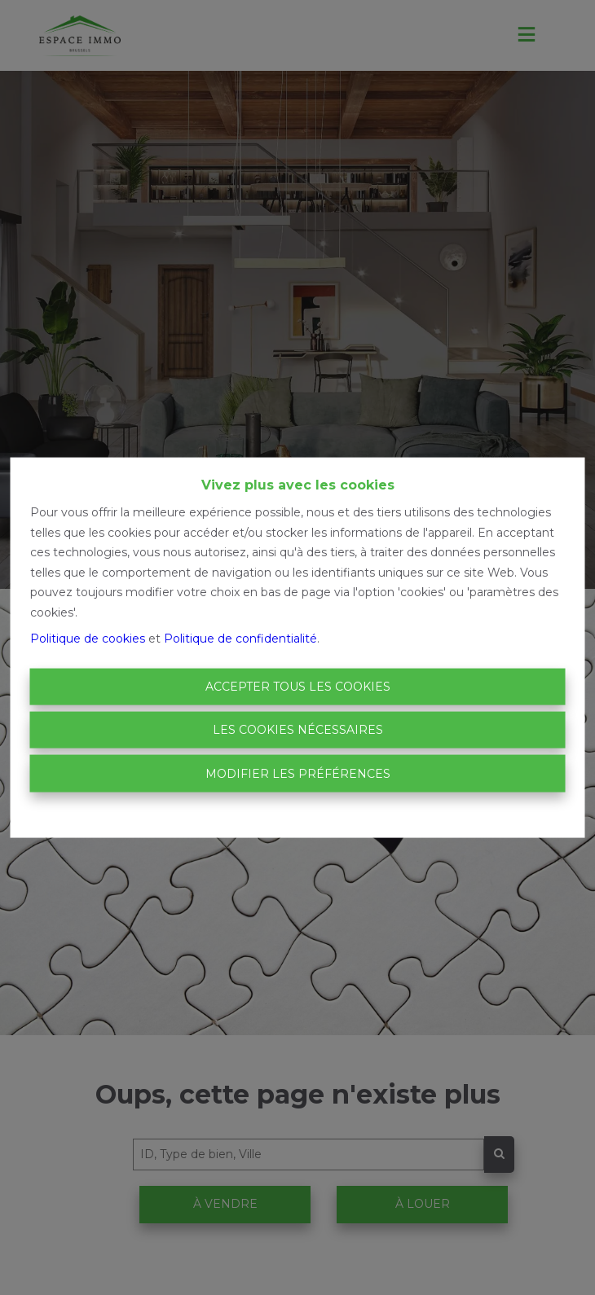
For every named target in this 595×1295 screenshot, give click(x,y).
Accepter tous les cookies (297, 685)
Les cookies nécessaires (298, 729)
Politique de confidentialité (240, 638)
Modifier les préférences (297, 773)
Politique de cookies (87, 638)
